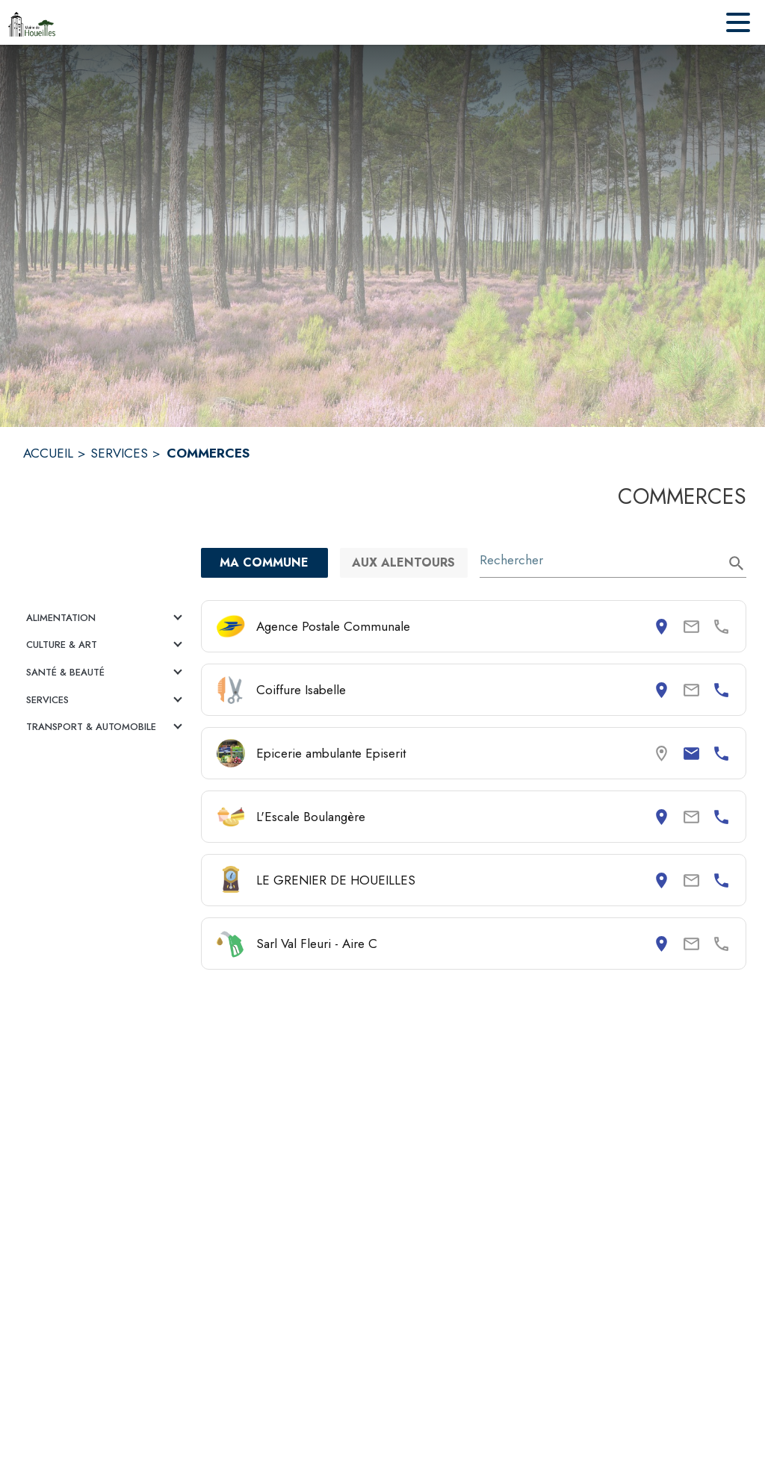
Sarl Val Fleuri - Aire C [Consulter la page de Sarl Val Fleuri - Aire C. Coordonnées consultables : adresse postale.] (316, 943)
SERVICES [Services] (119, 453)
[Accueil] (31, 22)
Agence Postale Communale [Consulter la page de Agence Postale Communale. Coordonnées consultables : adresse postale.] (333, 626)
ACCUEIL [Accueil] (48, 453)
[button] (106, 618)
